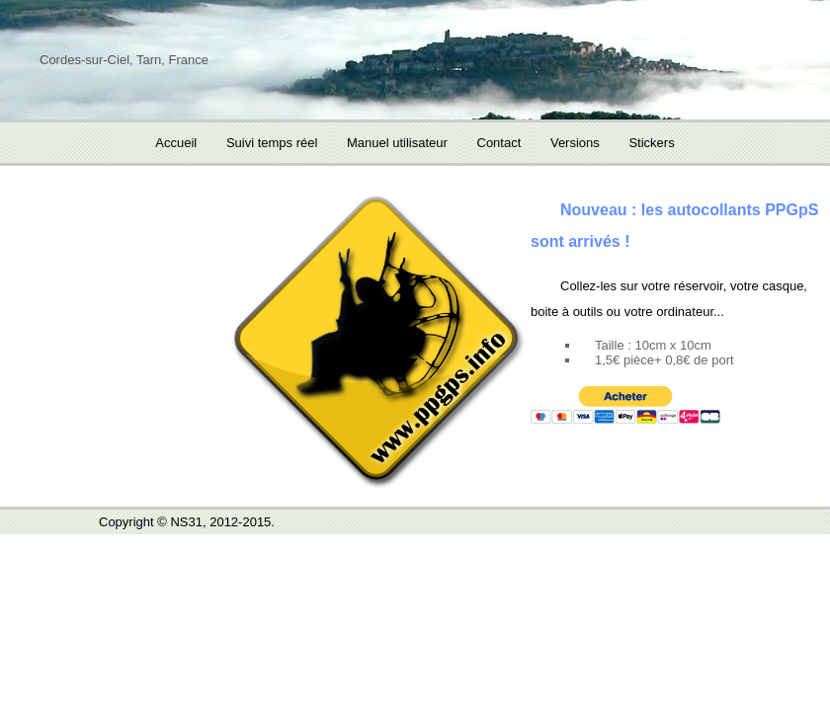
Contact (499, 142)
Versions (575, 142)
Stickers (651, 142)
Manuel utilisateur (397, 142)
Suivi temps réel (271, 142)
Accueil (176, 142)
